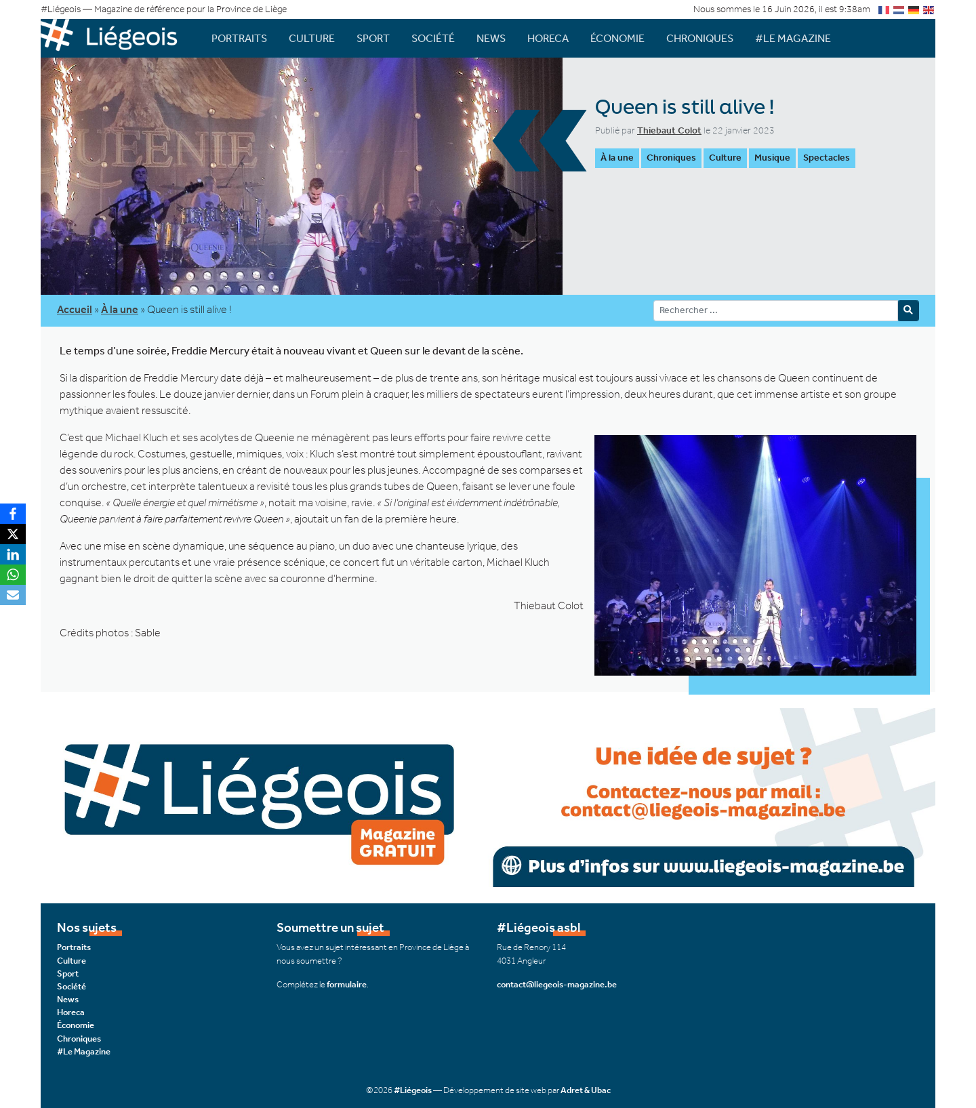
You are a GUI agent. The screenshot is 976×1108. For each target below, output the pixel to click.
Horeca (548, 38)
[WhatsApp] (13, 575)
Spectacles (826, 157)
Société (433, 38)
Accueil (74, 309)
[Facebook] (13, 514)
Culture (312, 38)
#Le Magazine (793, 38)
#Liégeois (413, 1090)
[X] (13, 534)
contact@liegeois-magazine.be (557, 984)
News (491, 38)
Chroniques (699, 38)
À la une (617, 157)
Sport (373, 38)
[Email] (13, 595)
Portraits (239, 38)
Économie (617, 38)
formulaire (347, 984)
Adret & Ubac (586, 1090)
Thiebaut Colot (669, 130)
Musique (772, 157)
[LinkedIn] (13, 554)
